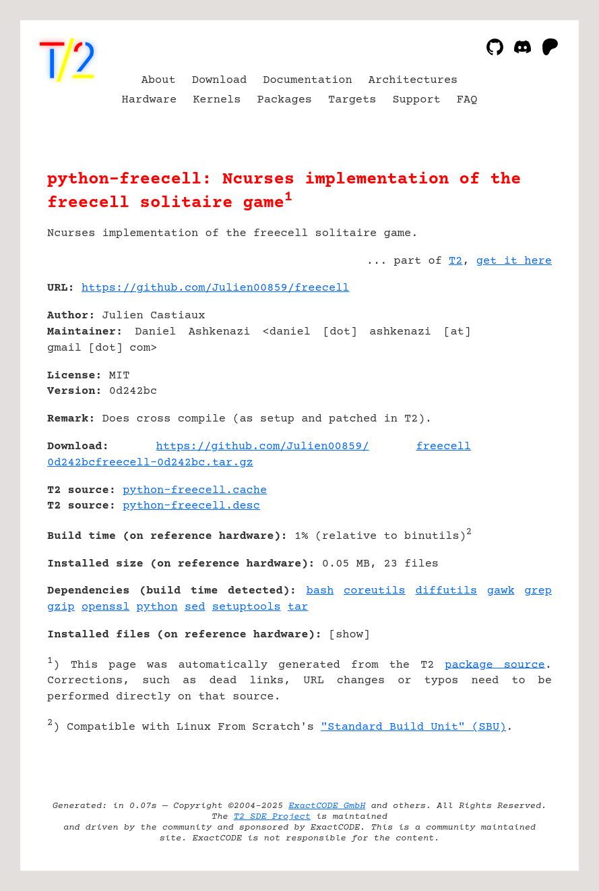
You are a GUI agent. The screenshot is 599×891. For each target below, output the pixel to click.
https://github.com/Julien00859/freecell (216, 288)
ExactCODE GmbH (326, 806)
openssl (105, 607)
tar (298, 607)
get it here (514, 261)
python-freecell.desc (191, 506)
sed (195, 607)
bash (320, 591)
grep (538, 591)
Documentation (307, 80)
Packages (285, 100)
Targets (352, 100)
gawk (501, 591)
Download (219, 80)
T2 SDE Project (272, 816)
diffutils (446, 591)
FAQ (467, 100)
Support (416, 100)
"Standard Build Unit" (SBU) (413, 727)
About (158, 80)
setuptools (246, 607)
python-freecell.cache (195, 490)
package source (494, 664)
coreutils (375, 591)
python (157, 607)
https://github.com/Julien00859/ (262, 446)
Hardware (149, 100)
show (349, 635)
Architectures (413, 80)
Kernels (217, 100)
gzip (61, 607)
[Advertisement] (511, 368)
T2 (455, 261)
